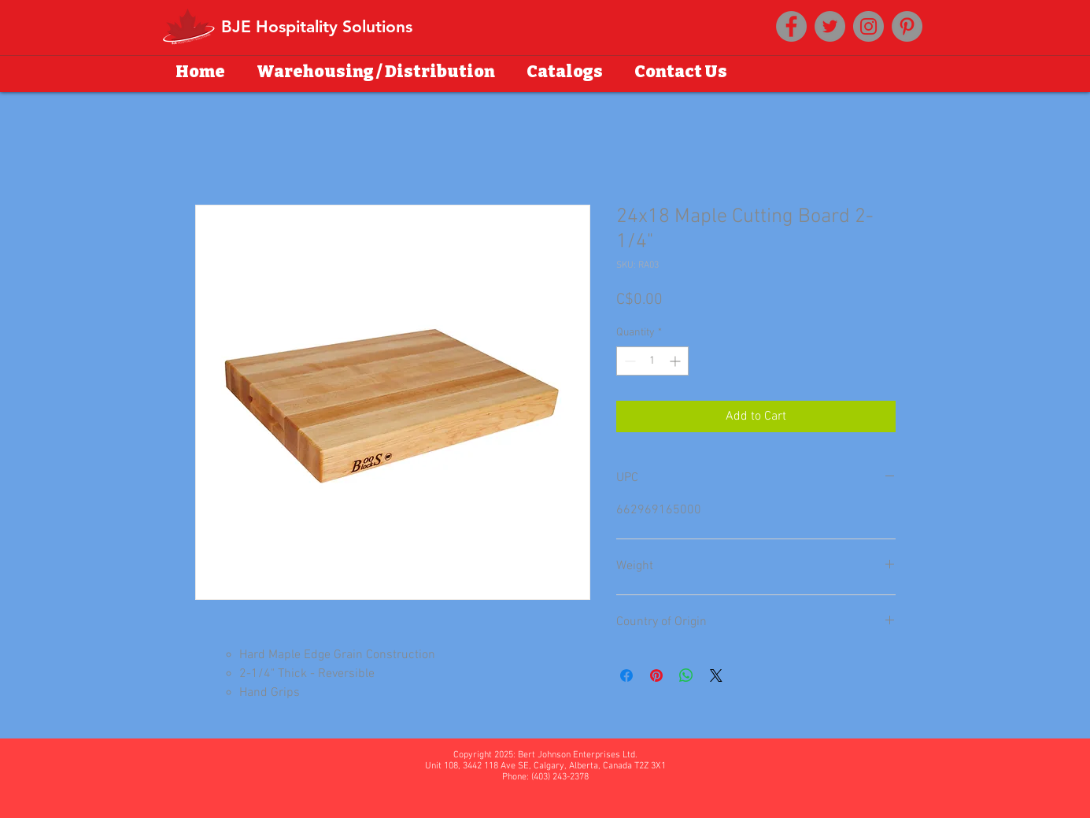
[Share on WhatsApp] (686, 675)
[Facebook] (791, 26)
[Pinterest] (907, 26)
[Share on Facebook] (626, 675)
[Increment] (676, 361)
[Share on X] (716, 675)
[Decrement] (628, 361)
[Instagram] (868, 26)
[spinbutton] (652, 361)
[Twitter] (830, 26)
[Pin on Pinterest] (656, 675)
